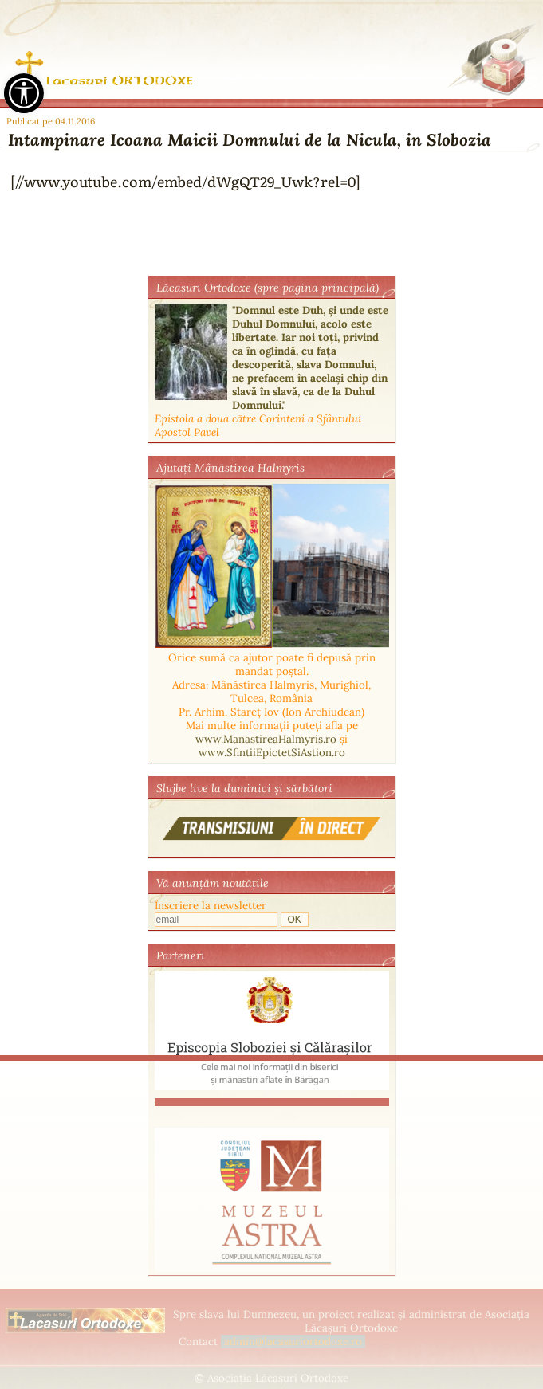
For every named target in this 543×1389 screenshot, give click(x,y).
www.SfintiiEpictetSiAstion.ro (272, 752)
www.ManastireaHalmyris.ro (265, 739)
